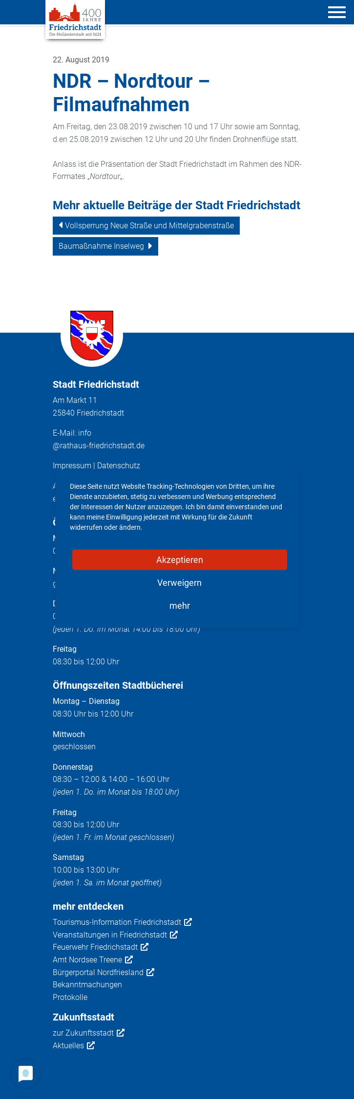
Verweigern (179, 582)
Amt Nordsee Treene (93, 960)
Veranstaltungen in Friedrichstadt (115, 935)
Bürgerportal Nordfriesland (103, 972)
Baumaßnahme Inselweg (101, 246)
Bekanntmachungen (87, 984)
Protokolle (70, 997)
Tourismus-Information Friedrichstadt (122, 922)
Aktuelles (74, 1045)
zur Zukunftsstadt (89, 1033)
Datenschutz (118, 465)
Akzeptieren (179, 559)
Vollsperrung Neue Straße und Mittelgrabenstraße (149, 225)
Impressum (72, 465)
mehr (179, 605)
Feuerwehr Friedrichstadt (100, 947)
